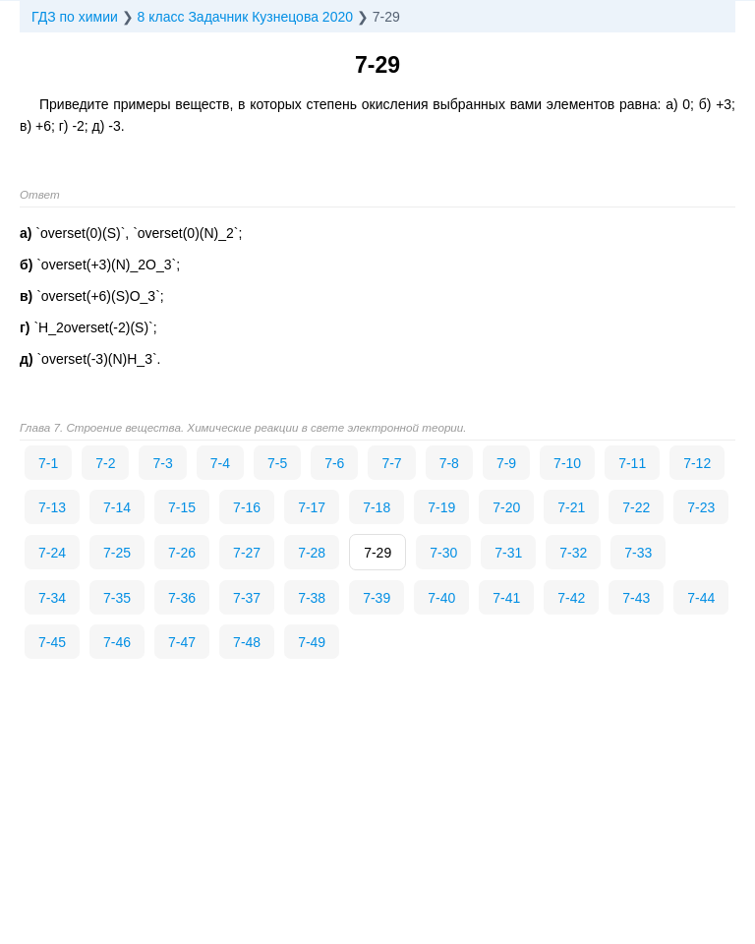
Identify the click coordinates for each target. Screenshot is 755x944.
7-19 (441, 507)
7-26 (182, 552)
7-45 (52, 642)
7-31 (508, 552)
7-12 (697, 463)
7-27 (247, 552)
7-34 (52, 598)
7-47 (182, 642)
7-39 (376, 598)
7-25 (117, 552)
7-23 (701, 507)
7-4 (220, 463)
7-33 (638, 552)
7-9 (506, 463)
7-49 (311, 642)
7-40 (441, 598)
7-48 (247, 642)
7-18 (376, 507)
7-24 (52, 552)
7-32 (573, 552)
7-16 (247, 507)
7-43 (636, 598)
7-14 (117, 507)
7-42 (571, 598)
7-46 (117, 642)
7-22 (636, 507)
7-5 (277, 463)
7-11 (632, 463)
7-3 (162, 463)
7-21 (571, 507)
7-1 (48, 463)
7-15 (182, 507)
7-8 (449, 463)
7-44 (701, 598)
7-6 (334, 463)
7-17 (311, 507)
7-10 (567, 463)
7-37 (247, 598)
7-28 (311, 552)
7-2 (105, 463)
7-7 (391, 463)
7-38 (311, 598)
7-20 (506, 507)
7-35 (117, 598)
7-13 (52, 507)
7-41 (506, 598)
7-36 (182, 598)
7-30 (443, 552)
